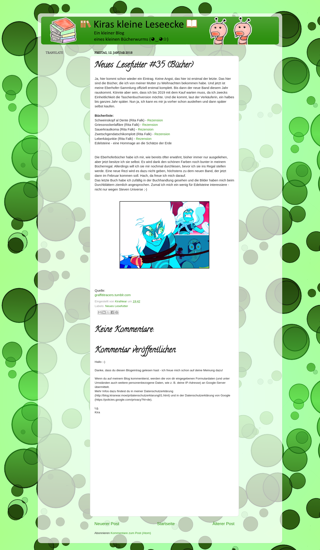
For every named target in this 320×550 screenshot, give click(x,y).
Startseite (166, 523)
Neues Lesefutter (116, 306)
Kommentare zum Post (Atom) (131, 533)
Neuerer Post (106, 523)
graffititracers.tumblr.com (113, 295)
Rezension (155, 120)
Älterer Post (223, 523)
